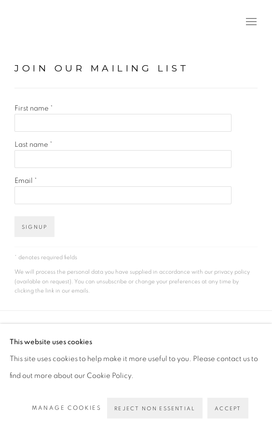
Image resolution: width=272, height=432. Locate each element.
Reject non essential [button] (154, 408)
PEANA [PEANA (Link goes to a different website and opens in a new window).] (57, 22)
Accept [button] (228, 408)
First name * (33, 108)
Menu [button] (250, 22)
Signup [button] (34, 227)
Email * (25, 180)
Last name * (33, 144)
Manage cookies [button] (67, 408)
